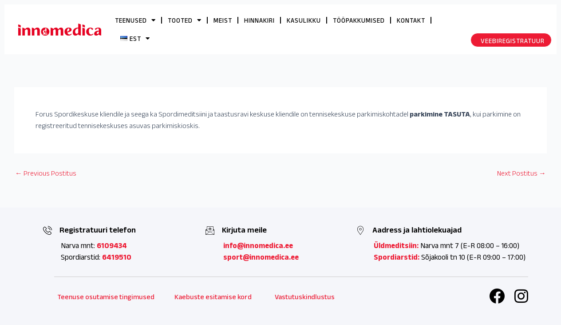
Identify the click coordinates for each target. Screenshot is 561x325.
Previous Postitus (45, 173)
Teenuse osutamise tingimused (106, 297)
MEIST (222, 20)
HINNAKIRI (259, 20)
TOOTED (184, 20)
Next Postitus (521, 173)
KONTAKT (411, 20)
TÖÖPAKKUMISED (359, 20)
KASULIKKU (304, 20)
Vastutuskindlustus (305, 297)
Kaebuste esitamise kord (213, 297)
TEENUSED (135, 20)
